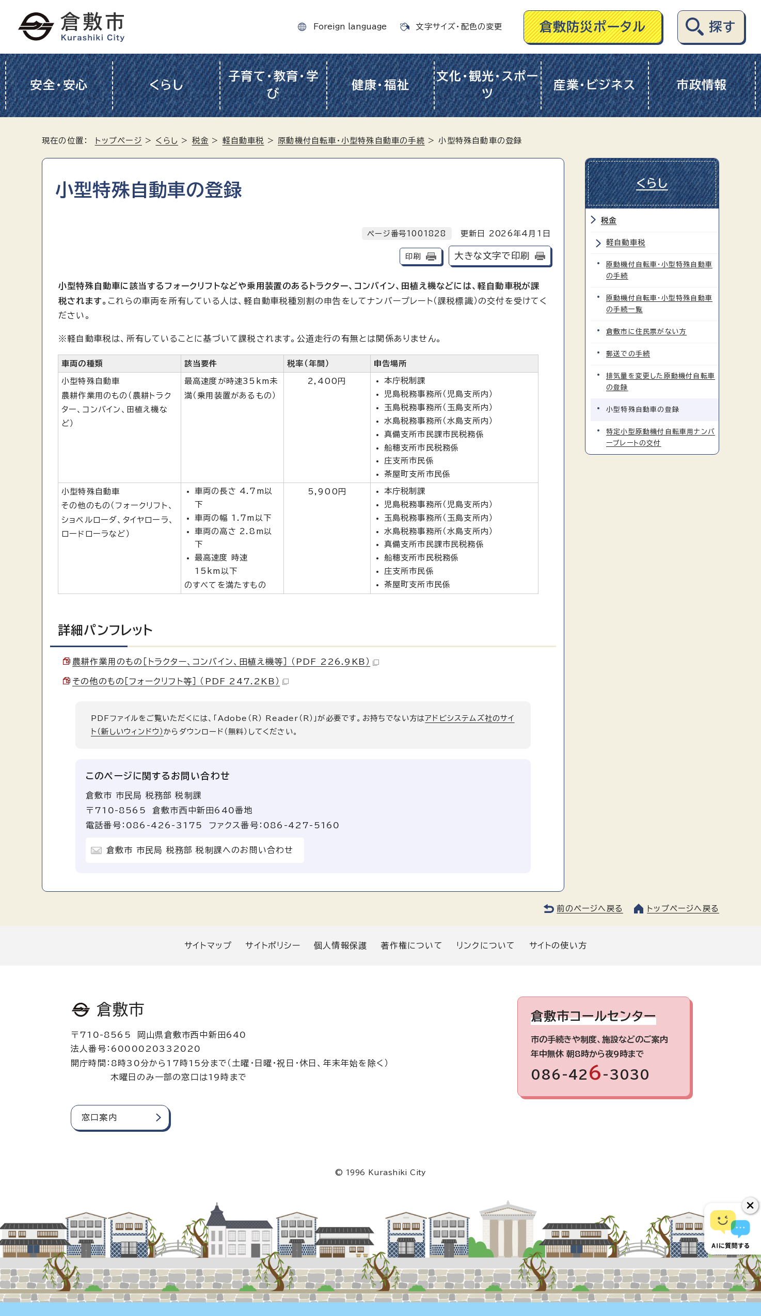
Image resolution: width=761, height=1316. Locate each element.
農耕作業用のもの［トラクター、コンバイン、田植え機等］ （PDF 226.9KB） (225, 661)
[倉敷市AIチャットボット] (730, 1228)
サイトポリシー (272, 945)
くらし (166, 85)
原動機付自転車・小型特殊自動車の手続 (351, 141)
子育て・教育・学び (273, 85)
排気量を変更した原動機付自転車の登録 (660, 382)
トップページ (118, 141)
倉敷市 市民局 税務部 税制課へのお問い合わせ (200, 850)
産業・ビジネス (594, 85)
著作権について (411, 945)
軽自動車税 (243, 141)
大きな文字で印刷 (492, 255)
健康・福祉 (381, 85)
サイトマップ (208, 945)
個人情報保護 (340, 945)
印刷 (413, 256)
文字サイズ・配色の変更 (459, 26)
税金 (200, 141)
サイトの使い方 (558, 945)
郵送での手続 (628, 353)
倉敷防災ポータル (593, 26)
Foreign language (350, 26)
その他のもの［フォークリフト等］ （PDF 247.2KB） (180, 681)
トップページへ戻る (683, 908)
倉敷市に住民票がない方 (646, 331)
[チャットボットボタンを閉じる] (750, 1205)
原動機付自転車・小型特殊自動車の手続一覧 (659, 304)
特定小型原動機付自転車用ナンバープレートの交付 (660, 437)
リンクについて (485, 945)
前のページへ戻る (590, 908)
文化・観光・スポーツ (487, 85)
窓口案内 (99, 1117)
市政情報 (701, 85)
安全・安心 (59, 85)
